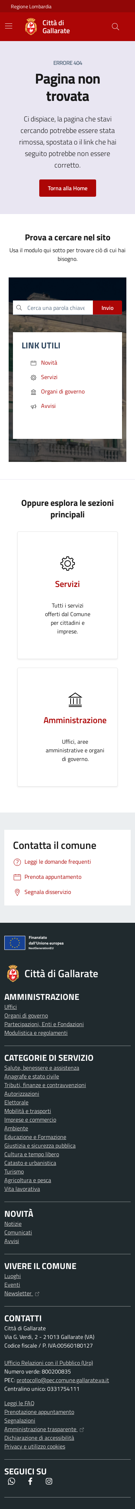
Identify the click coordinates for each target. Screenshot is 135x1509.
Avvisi (11, 1241)
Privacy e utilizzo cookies (34, 1446)
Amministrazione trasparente (44, 1429)
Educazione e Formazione (35, 1136)
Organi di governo (26, 1015)
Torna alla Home (67, 188)
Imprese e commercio (30, 1119)
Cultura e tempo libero (31, 1154)
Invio (107, 307)
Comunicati (18, 1232)
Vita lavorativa (22, 1188)
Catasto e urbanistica (30, 1162)
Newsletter (22, 1293)
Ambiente (16, 1128)
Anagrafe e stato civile (31, 1076)
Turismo (14, 1171)
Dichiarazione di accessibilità (39, 1437)
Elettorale (16, 1102)
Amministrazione (75, 719)
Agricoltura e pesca (27, 1180)
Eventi (12, 1284)
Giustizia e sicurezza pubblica (40, 1145)
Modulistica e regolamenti (36, 1032)
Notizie (13, 1223)
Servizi (67, 583)
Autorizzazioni (21, 1093)
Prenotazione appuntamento (39, 1411)
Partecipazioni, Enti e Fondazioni (44, 1024)
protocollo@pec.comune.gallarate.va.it (63, 1380)
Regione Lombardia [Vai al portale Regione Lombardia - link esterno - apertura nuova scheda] (31, 6)
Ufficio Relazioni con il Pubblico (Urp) (48, 1362)
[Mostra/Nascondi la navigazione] (8, 26)
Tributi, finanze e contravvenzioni (45, 1085)
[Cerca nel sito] (115, 26)
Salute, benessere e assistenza (41, 1067)
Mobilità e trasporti (27, 1111)
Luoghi (12, 1276)
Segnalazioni (19, 1420)
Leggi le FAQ (19, 1403)
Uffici (10, 1006)
